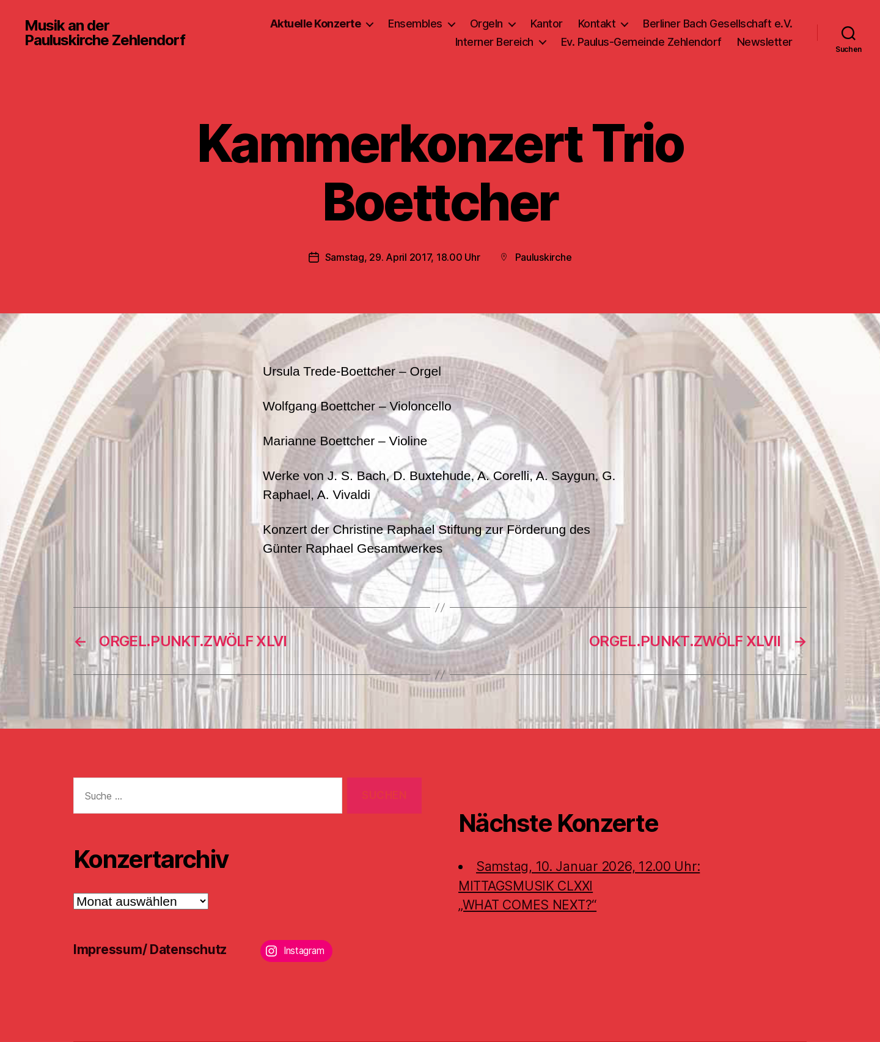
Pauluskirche (543, 257)
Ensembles (415, 23)
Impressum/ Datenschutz (150, 949)
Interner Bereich (494, 41)
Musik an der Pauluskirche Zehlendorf (104, 33)
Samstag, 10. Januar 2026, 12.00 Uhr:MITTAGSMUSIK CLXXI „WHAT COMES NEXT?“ (579, 886)
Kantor (546, 23)
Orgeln (486, 23)
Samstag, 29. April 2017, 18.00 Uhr (402, 257)
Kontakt (597, 23)
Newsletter (765, 41)
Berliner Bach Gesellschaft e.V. (718, 23)
